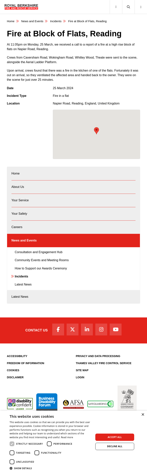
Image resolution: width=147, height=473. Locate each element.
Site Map (82, 373)
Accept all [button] (115, 437)
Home (11, 21)
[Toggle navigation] (116, 7)
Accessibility (17, 359)
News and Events (32, 21)
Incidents (56, 21)
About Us (17, 187)
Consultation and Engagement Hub (38, 254)
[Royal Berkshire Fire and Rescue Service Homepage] (21, 7)
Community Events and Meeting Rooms (42, 262)
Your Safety (19, 215)
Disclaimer (15, 380)
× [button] (142, 414)
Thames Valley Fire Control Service (103, 366)
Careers (16, 228)
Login (80, 380)
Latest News (23, 287)
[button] (128, 7)
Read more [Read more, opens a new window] (67, 437)
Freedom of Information (25, 366)
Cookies (13, 373)
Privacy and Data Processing (98, 359)
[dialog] (73, 442)
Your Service (20, 201)
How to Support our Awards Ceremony (41, 270)
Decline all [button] (114, 446)
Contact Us (35, 333)
